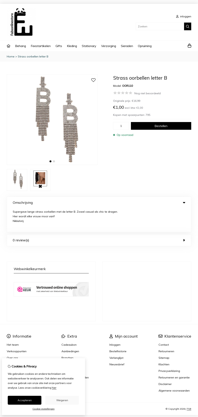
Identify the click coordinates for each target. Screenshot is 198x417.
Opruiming (145, 46)
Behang (20, 46)
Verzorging (108, 46)
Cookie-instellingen (43, 408)
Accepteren (25, 400)
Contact (164, 321)
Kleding (72, 46)
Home (11, 56)
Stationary (89, 46)
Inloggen (114, 321)
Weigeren (62, 400)
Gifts (58, 46)
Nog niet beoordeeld (147, 93)
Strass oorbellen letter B (33, 56)
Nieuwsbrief (116, 340)
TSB (189, 385)
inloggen (183, 16)
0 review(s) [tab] (99, 216)
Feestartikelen (41, 46)
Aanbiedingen (70, 327)
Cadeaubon (69, 321)
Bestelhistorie (117, 327)
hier (54, 387)
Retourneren (166, 327)
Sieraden (127, 46)
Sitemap (164, 334)
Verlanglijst (116, 334)
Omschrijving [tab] (99, 202)
